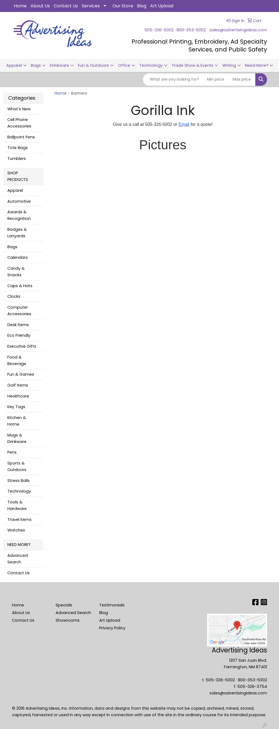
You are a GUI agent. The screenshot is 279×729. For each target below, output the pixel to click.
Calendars (17, 257)
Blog (141, 6)
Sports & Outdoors (16, 466)
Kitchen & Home (16, 421)
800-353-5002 (191, 30)
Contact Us (66, 6)
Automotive (19, 201)
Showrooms (68, 620)
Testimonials (112, 605)
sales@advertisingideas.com (238, 30)
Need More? (256, 65)
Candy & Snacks (16, 272)
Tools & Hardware (17, 505)
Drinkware (59, 65)
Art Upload (161, 6)
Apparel (14, 65)
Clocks (13, 296)
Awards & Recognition (19, 215)
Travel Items (19, 519)
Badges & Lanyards (17, 233)
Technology (151, 65)
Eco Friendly (18, 335)
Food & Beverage (16, 360)
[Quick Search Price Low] (217, 79)
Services (91, 6)
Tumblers (16, 158)
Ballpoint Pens (21, 137)
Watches (16, 530)
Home (20, 6)
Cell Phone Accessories (19, 123)
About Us (40, 6)
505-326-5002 (159, 30)
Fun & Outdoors (93, 65)
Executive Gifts (21, 346)
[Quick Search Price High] (243, 79)
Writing (229, 65)
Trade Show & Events (192, 65)
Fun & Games (20, 374)
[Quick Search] (173, 79)
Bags (36, 65)
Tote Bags (17, 147)
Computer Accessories (19, 311)
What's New (19, 109)
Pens (12, 452)
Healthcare (18, 396)
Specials (64, 605)
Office (124, 65)
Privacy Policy (112, 628)
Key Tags (16, 406)
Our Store (123, 6)
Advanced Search (17, 559)
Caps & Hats (19, 285)
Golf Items (17, 385)
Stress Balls (18, 480)
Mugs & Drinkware (16, 438)
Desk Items (18, 324)
